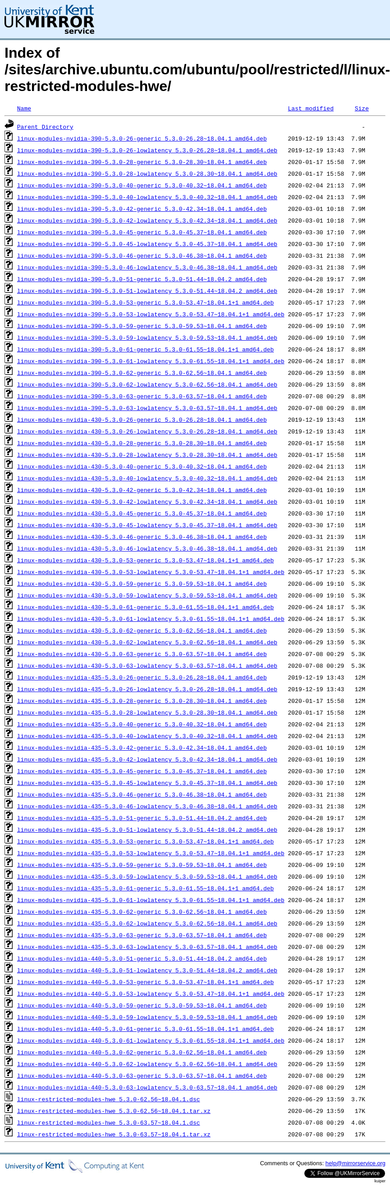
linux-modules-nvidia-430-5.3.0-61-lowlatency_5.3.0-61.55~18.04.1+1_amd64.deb (150, 619)
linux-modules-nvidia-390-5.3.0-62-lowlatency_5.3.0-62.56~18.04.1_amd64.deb (147, 384)
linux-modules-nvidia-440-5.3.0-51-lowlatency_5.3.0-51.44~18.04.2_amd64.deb (147, 970)
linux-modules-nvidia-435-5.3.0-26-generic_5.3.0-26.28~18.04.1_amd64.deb (142, 677)
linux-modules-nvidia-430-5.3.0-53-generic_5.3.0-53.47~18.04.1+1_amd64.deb (145, 560)
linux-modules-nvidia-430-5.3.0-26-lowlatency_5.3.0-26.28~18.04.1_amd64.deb (147, 431)
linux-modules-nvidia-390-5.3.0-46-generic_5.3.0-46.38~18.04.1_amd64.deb (142, 255)
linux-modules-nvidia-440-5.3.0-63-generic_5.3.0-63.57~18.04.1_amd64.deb (142, 1075)
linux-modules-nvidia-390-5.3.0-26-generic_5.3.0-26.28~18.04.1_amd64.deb (142, 138)
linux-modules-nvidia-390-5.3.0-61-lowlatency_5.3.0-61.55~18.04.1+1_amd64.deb (150, 361)
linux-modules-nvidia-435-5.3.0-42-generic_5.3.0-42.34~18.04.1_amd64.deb (142, 747)
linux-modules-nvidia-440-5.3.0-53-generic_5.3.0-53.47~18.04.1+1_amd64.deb (145, 982)
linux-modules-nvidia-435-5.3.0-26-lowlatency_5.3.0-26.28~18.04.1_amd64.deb (147, 689)
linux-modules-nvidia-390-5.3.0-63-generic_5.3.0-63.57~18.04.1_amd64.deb (142, 396)
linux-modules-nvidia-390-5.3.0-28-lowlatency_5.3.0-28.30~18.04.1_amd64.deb (147, 173)
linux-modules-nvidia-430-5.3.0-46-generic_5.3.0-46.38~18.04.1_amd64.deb (142, 537)
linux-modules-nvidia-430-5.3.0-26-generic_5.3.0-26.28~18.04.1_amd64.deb (142, 419)
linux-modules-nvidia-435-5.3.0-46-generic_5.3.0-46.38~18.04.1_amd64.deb (142, 794)
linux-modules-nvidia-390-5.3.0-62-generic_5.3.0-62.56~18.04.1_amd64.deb (142, 373)
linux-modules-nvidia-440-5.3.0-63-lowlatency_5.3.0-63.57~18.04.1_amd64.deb (147, 1087)
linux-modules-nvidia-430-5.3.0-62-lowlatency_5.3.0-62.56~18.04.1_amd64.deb (147, 642)
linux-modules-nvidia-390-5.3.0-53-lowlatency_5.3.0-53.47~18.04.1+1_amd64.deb (150, 314)
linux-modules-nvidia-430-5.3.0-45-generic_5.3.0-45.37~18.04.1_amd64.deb (142, 513)
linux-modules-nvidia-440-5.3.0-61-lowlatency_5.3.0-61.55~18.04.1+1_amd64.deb (150, 1040)
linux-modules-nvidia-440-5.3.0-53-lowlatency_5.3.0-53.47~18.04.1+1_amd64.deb (150, 993)
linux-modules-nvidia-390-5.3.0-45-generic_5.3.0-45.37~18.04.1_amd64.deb (142, 232)
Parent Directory (45, 127)
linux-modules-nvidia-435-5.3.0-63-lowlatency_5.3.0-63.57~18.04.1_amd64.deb (147, 947)
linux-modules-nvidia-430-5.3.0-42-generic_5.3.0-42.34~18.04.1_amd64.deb (142, 490)
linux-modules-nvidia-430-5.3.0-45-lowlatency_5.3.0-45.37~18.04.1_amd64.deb (147, 525)
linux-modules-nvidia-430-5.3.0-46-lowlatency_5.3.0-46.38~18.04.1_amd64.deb (147, 548)
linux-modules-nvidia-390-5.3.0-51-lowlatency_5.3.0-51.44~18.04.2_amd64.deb (147, 291)
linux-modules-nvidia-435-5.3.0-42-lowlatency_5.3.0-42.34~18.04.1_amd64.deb (147, 759)
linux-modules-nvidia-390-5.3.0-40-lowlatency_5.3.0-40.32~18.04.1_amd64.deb (147, 197)
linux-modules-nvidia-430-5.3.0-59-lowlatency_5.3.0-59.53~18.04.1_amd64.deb (147, 595)
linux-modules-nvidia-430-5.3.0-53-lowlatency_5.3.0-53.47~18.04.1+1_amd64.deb (150, 572)
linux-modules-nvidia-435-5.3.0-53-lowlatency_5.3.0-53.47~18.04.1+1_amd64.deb (150, 853)
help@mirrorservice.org (355, 1163)
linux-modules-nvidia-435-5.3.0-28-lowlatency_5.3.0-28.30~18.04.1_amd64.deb (147, 712)
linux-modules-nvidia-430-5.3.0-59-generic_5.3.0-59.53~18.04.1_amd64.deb (142, 583)
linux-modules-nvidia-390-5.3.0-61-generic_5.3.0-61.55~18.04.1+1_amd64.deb (145, 349)
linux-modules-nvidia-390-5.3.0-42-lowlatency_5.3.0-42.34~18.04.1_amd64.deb (147, 220)
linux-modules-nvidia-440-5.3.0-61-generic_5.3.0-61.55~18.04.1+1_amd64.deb (145, 1029)
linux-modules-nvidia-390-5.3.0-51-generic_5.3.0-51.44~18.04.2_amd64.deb (142, 279)
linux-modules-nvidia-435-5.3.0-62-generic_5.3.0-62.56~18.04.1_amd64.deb (142, 911)
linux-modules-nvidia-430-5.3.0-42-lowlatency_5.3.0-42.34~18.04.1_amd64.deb (147, 501)
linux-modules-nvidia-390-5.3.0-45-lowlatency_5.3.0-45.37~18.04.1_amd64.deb (147, 244)
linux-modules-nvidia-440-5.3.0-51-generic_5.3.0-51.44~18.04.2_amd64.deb (142, 958)
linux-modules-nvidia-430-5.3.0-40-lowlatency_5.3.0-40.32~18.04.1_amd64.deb (147, 478)
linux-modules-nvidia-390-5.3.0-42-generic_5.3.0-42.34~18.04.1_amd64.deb (142, 209)
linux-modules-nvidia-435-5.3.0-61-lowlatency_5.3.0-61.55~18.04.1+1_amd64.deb (150, 900)
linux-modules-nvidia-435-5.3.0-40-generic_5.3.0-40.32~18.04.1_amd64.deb (142, 724)
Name (24, 108)
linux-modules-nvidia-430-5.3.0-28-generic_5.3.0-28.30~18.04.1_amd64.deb (142, 443)
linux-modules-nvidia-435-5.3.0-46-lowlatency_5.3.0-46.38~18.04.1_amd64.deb (147, 806)
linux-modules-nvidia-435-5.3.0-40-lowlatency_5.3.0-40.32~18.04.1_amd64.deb (147, 736)
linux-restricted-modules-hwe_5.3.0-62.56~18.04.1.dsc (108, 1099)
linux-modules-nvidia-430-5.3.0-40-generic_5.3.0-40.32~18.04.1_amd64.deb (142, 466)
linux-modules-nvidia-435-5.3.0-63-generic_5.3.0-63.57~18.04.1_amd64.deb (142, 935)
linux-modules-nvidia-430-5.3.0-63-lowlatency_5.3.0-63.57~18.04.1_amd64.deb (147, 665)
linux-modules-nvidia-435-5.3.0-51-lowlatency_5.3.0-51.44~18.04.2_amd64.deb (147, 829)
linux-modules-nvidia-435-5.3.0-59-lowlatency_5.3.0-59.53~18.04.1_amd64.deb (147, 876)
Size (362, 108)
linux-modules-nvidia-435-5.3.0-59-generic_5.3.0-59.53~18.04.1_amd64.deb (142, 865)
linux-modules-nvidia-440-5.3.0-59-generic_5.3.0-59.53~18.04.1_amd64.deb (142, 1005)
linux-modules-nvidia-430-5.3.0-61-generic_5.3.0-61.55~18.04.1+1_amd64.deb (145, 607)
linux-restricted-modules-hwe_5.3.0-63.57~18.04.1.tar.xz (114, 1134)
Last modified (310, 108)
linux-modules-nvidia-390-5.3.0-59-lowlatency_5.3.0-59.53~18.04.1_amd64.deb (147, 337)
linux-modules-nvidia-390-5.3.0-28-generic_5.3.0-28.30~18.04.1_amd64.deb (142, 162)
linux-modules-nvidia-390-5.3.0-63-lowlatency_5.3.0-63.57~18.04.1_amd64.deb (147, 408)
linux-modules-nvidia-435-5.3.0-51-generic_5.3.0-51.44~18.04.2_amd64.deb (142, 818)
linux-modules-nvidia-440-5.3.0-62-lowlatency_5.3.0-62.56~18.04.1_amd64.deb (147, 1064)
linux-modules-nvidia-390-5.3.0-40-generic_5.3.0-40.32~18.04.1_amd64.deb (142, 185)
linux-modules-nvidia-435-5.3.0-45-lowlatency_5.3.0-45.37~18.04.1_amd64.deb (147, 783)
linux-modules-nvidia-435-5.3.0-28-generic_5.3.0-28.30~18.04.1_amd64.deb (142, 701)
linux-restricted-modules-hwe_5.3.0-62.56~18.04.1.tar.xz (114, 1111)
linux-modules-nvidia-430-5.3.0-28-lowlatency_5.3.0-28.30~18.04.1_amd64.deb (147, 455)
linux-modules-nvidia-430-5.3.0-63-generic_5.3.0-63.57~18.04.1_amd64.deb (142, 654)
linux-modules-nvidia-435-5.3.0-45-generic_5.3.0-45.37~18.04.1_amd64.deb (142, 771)
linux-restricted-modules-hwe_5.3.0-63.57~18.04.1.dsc (108, 1122)
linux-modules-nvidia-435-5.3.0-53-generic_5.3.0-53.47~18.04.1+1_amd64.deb (145, 841)
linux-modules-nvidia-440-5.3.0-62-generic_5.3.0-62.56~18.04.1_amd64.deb (142, 1052)
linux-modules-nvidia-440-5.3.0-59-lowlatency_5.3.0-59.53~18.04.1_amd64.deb (147, 1017)
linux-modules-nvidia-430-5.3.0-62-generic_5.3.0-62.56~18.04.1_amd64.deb (142, 630)
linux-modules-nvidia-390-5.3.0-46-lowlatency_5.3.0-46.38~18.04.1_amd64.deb (147, 267)
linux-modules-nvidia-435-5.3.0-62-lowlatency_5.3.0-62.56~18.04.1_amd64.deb (147, 923)
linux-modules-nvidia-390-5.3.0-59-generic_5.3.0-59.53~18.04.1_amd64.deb (142, 326)
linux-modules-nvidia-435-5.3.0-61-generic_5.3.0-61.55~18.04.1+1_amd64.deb (145, 888)
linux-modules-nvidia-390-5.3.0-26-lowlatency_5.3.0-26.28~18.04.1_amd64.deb (147, 150)
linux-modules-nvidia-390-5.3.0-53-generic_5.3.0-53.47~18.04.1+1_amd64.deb (145, 302)
